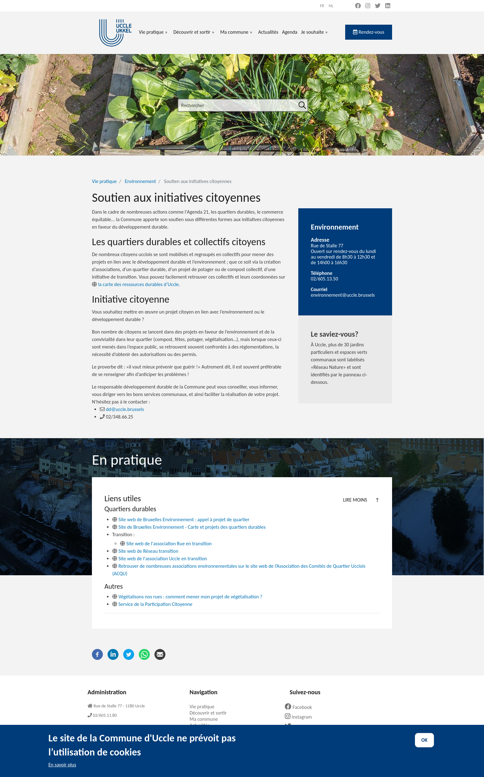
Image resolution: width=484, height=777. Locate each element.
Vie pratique (153, 35)
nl (331, 5)
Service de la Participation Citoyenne (152, 604)
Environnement (140, 181)
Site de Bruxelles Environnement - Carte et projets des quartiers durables (188, 527)
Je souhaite (315, 35)
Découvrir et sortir (194, 35)
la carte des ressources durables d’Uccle (135, 284)
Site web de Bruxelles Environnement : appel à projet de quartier (181, 519)
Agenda (289, 32)
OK (424, 745)
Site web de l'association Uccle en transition (159, 559)
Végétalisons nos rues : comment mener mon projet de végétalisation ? (187, 597)
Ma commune (236, 35)
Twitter (298, 727)
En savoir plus (62, 770)
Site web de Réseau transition (145, 551)
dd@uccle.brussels (122, 409)
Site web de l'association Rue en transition (166, 544)
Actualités (268, 32)
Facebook (301, 707)
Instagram (301, 717)
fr (322, 5)
